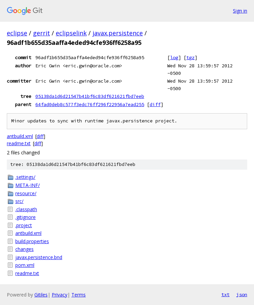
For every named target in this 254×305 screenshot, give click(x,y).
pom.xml (24, 265)
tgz (190, 57)
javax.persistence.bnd (38, 257)
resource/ (25, 193)
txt (225, 294)
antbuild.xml (20, 136)
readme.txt (19, 143)
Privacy (59, 294)
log (174, 57)
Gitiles (41, 294)
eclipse (17, 33)
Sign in (240, 10)
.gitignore (25, 217)
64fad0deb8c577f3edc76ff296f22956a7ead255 (89, 104)
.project (23, 225)
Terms (78, 294)
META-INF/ (27, 185)
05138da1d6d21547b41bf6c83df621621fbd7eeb (89, 96)
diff (155, 104)
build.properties (32, 241)
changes (24, 249)
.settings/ (25, 177)
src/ (19, 201)
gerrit (41, 33)
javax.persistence (117, 33)
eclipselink (71, 33)
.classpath (26, 209)
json (241, 294)
